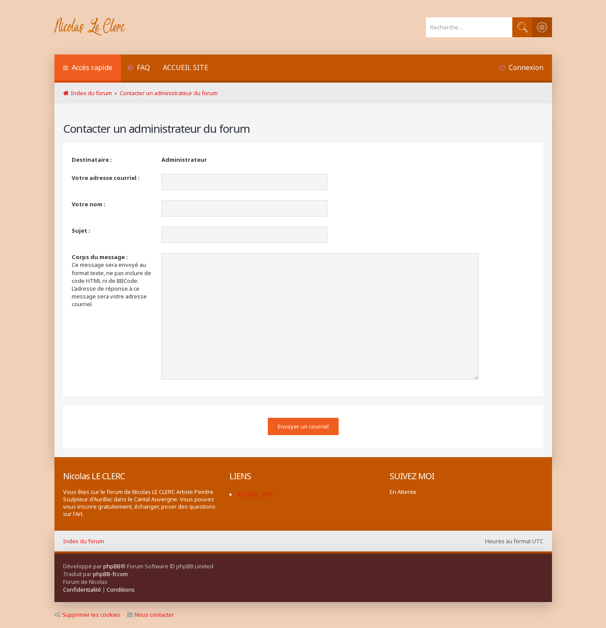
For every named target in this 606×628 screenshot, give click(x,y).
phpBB (112, 566)
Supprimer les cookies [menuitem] (87, 614)
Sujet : (81, 230)
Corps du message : (100, 257)
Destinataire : (92, 159)
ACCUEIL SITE (185, 67)
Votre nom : (88, 204)
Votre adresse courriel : (106, 178)
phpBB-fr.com (110, 574)
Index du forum (83, 541)
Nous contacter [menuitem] (150, 614)
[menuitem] (139, 68)
